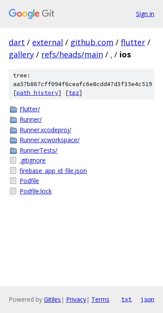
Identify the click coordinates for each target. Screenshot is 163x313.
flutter (133, 42)
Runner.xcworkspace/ (50, 140)
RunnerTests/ (38, 150)
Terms (100, 299)
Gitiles (52, 299)
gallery (21, 54)
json (147, 299)
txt (126, 299)
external (47, 42)
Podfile (29, 180)
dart (17, 42)
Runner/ (31, 119)
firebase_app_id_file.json (53, 170)
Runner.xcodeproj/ (45, 130)
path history (37, 93)
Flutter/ (30, 109)
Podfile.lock (36, 191)
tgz (74, 93)
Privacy (76, 299)
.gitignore (33, 160)
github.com (91, 42)
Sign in (145, 14)
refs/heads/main (72, 54)
